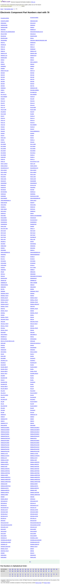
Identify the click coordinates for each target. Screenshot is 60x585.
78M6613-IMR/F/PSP (5, 479)
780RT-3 (3, 92)
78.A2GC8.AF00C (5, 18)
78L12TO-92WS (4, 395)
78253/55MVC (33, 183)
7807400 (32, 81)
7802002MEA (4, 40)
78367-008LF (4, 209)
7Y (23, 571)
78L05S (32, 375)
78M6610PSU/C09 (5, 449)
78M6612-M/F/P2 (5, 464)
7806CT (32, 68)
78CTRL (2, 289)
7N (43, 569)
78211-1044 (3, 174)
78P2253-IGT (4, 505)
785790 (32, 241)
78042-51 (3, 49)
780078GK (3, 29)
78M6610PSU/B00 (5, 440)
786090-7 (3, 248)
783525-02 (32, 206)
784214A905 (3, 217)
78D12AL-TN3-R (4, 323)
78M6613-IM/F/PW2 (34, 470)
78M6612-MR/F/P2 (34, 464)
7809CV (2, 90)
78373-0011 (3, 211)
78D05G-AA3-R (4, 297)
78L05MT (3, 375)
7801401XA (3, 36)
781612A (32, 142)
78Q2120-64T (33, 520)
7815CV (32, 137)
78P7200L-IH (33, 518)
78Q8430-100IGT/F (34, 544)
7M (41, 569)
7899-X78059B (33, 282)
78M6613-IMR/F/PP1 (35, 477)
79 (51, 571)
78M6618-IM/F (4, 483)
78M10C (32, 423)
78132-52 (3, 124)
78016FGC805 (4, 38)
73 (35, 571)
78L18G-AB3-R (33, 405)
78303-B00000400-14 (6, 200)
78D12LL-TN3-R (4, 325)
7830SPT (32, 202)
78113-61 (32, 101)
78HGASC (32, 349)
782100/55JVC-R (34, 168)
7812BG (32, 113)
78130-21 (3, 118)
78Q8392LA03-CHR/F (6, 542)
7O (46, 569)
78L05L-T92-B (33, 371)
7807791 (32, 85)
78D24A (32, 330)
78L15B (2, 401)
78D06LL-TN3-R (4, 306)
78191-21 (3, 161)
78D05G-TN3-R (33, 297)
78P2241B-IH (4, 503)
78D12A (32, 319)
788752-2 (3, 274)
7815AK (32, 135)
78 (48, 571)
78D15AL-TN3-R (34, 328)
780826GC (3, 88)
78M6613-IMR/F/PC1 (5, 477)
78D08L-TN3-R (4, 310)
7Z (25, 571)
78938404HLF (33, 278)
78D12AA (3, 321)
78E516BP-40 (33, 334)
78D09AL (3, 312)
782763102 (3, 189)
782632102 (3, 187)
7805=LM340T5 (33, 62)
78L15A (32, 395)
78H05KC (3, 347)
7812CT (2, 116)
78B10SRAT (33, 287)
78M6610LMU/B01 (5, 427)
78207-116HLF (4, 163)
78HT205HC (3, 351)
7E (20, 569)
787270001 (32, 261)
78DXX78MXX (4, 334)
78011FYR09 (4, 33)
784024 (32, 213)
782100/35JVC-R (5, 168)
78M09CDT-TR (4, 423)
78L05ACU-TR (4, 360)
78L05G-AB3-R (4, 367)
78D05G (32, 295)
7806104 (32, 64)
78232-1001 (3, 178)
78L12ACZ (3, 393)
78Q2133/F (3, 533)
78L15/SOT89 (4, 405)
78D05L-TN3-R (4, 302)
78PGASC (3, 520)
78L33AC (3, 410)
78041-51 (3, 46)
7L (38, 569)
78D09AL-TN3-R (34, 312)
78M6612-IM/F (33, 460)
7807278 (32, 79)
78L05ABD (3, 358)
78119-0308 (33, 107)
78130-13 (32, 116)
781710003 (3, 146)
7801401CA (33, 33)
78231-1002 (33, 176)
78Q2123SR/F (33, 531)
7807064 (32, 72)
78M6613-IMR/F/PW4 (6, 481)
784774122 (3, 235)
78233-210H (33, 178)
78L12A (32, 388)
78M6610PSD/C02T (34, 436)
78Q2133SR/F (33, 535)
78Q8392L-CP (4, 544)
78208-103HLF (4, 165)
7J (33, 569)
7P (48, 569)
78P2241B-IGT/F (34, 501)
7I (30, 569)
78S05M (2, 553)
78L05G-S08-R (33, 367)
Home (1, 9)
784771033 (3, 230)
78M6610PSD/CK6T (5, 438)
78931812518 (4, 278)
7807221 (3, 79)
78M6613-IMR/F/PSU (35, 479)
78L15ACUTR (4, 399)
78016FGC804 (33, 36)
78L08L (32, 380)
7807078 (3, 75)
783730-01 (32, 209)
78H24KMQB (33, 347)
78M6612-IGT (4, 457)
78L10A (32, 386)
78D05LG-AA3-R (4, 300)
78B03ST (32, 284)
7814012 (3, 126)
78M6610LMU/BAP (5, 429)
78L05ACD (32, 358)
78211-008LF (33, 172)
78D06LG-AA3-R (4, 304)
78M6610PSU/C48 (5, 451)
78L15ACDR (33, 397)
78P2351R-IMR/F (34, 511)
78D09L (32, 315)
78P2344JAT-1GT (34, 505)
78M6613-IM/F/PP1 (5, 468)
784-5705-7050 (4, 228)
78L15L (2, 403)
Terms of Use (38, 582)
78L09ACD (32, 382)
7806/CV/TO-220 (4, 70)
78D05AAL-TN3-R (34, 291)
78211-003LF (4, 170)
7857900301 (33, 243)
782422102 (3, 181)
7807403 (3, 83)
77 (46, 571)
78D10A (32, 317)
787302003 (32, 263)
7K (35, 569)
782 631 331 (33, 185)
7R (54, 569)
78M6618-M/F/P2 (5, 488)
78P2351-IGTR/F (34, 509)
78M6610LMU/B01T (34, 427)
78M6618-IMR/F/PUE (5, 486)
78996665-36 (4, 282)
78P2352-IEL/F (4, 514)
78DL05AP (3, 332)
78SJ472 (32, 553)
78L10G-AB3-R (4, 388)
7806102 (3, 64)
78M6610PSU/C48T (34, 451)
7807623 (32, 83)
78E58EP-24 (3, 336)
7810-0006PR (4, 96)
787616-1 (32, 265)
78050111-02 (33, 51)
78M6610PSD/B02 (5, 434)
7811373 (3, 103)
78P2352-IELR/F (34, 514)
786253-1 (32, 250)
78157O (2, 135)
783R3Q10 (3, 213)
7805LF (2, 62)
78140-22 (32, 126)
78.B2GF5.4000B (5, 20)
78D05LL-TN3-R (34, 300)
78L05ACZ (3, 362)
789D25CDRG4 (4, 284)
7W (18, 571)
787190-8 (32, 258)
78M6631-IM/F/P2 (5, 492)
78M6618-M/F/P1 (34, 486)
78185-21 (32, 155)
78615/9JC (32, 248)
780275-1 (3, 42)
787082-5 (32, 256)
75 (41, 571)
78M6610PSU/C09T (34, 449)
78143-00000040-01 (34, 131)
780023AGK (3, 23)
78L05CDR (3, 364)
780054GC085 (4, 27)
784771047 (32, 230)
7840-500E (3, 215)
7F (22, 569)
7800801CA (33, 29)
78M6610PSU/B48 (5, 442)
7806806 (3, 68)
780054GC (32, 25)
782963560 (3, 196)
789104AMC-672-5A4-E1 (36, 276)
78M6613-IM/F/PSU (5, 470)
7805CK (2, 59)
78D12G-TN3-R (33, 323)
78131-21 (32, 120)
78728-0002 (3, 263)
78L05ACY (32, 360)
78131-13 (3, 120)
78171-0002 (33, 144)
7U (12, 571)
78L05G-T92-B (4, 369)
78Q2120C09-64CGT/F (35, 522)
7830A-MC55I (4, 202)
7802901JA (3, 44)
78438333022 (4, 219)
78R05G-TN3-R (33, 546)
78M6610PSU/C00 (5, 444)
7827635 (32, 189)
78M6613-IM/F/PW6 (34, 473)
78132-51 (32, 122)
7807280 (3, 81)
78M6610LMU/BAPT (35, 429)
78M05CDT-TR (33, 414)
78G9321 (3, 345)
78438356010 (33, 222)
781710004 (32, 146)
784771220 (3, 232)
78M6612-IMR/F (4, 462)
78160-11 (32, 139)
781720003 (32, 150)
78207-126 (32, 163)
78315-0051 (33, 204)
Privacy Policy (47, 582)
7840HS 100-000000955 (35, 215)
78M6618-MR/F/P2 (5, 490)
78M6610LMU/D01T (34, 431)
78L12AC (3, 390)
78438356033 (4, 224)
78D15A (32, 325)
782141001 (3, 176)
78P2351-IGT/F (4, 509)
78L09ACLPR (4, 384)
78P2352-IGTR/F (34, 516)
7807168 (3, 77)
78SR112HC (33, 557)
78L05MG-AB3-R (34, 373)
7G (25, 569)
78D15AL (3, 328)
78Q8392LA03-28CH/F (6, 540)
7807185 (32, 77)
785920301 (32, 245)
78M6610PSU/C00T (34, 444)
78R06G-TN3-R (4, 548)
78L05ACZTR (33, 362)
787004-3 (3, 256)
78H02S (32, 345)
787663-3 (3, 267)
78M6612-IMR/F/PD (34, 462)
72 (33, 571)
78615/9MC (3, 250)
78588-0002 (3, 245)
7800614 (32, 27)
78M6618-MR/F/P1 (34, 488)
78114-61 (32, 105)
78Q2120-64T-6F (4, 522)
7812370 (32, 111)
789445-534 (3, 280)
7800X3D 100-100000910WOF (8, 31)
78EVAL (32, 336)
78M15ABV (32, 425)
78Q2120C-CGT (4, 527)
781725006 (3, 155)
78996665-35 (33, 280)
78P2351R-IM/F (4, 511)
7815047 (3, 133)
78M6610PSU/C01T (34, 447)
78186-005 (3, 157)
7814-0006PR (33, 124)
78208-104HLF (33, 165)
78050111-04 (4, 53)
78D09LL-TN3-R (4, 317)
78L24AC (3, 408)
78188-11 (32, 157)
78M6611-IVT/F (4, 453)
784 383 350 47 (33, 219)
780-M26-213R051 (34, 90)
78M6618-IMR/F (34, 483)
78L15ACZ (32, 399)
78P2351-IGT (33, 507)
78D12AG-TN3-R (34, 321)
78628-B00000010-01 (35, 252)
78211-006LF (4, 172)
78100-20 (32, 96)
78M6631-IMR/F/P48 (35, 494)
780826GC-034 (33, 88)
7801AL (32, 38)
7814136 (3, 129)
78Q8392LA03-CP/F (35, 542)
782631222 (3, 185)
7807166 (32, 75)
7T (10, 571)
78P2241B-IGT (4, 501)
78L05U (32, 377)
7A (10, 569)
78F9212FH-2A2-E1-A (35, 343)
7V (15, 571)
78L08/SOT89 (4, 382)
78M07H (32, 421)
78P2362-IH (3, 518)
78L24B (32, 408)
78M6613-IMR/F (4, 475)
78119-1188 (3, 109)
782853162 (3, 194)
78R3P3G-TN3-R (5, 550)
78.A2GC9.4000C (34, 17)
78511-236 (32, 239)
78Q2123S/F (3, 531)
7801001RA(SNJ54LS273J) (36, 31)
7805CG (32, 57)
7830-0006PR (4, 198)
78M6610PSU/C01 (5, 447)
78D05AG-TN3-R (5, 293)
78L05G (32, 364)
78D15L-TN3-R (4, 330)
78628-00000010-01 (5, 252)
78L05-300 (3, 356)
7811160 (32, 98)
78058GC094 (4, 57)
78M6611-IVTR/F (34, 453)
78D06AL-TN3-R (34, 302)
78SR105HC (3, 555)
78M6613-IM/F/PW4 (5, 473)
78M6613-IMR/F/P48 (35, 475)
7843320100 (33, 217)
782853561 (32, 194)
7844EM (32, 226)
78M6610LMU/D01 (5, 431)
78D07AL (3, 308)
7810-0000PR (33, 94)
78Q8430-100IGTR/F (5, 546)
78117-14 (3, 107)
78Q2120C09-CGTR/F (35, 524)
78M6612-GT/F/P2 (5, 455)
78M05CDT (3, 414)
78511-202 (3, 239)
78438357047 (33, 224)
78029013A (32, 42)
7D (17, 569)
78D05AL (32, 293)
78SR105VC (33, 555)
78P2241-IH (33, 503)
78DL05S (32, 332)
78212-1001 (33, 174)
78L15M (32, 403)
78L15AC (3, 397)
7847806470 (33, 237)
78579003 (3, 243)
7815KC (2, 139)
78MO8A (32, 496)
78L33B (2, 412)
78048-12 (3, 51)
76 (43, 571)
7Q (51, 569)
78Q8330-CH (4, 537)
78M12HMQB (4, 425)
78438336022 (4, 222)
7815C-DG (3, 137)
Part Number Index (8, 9)
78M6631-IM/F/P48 (34, 492)
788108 (2, 271)
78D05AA (3, 291)
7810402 (3, 98)
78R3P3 (32, 548)
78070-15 (32, 70)
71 (30, 571)
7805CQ (32, 59)
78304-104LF (33, 200)
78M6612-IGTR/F (5, 460)
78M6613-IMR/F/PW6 (35, 481)
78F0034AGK (33, 338)
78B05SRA (3, 287)
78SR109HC (3, 557)
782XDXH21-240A (34, 196)
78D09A (32, 310)
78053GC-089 (33, 53)
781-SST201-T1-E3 (34, 161)
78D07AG (32, 306)
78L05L (32, 369)
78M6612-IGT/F (33, 457)
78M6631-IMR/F (4, 494)
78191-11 (32, 159)
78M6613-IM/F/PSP (34, 468)
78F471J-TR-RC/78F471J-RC (7, 341)
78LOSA (32, 412)
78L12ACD (32, 390)
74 (38, 571)
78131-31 (3, 122)
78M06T (32, 418)
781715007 (3, 150)
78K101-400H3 (33, 351)
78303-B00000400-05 (35, 198)
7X (20, 571)
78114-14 (32, 103)
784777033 (3, 237)
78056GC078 (33, 55)
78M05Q (32, 416)
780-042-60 (32, 23)
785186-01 (3, 241)
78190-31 (3, 159)
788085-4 (32, 269)
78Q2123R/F (33, 529)
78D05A (32, 289)
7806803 (32, 66)
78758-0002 (3, 265)
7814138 (3, 131)
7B (12, 569)
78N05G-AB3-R (4, 499)
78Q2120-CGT (33, 527)
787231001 (3, 261)
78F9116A (32, 341)
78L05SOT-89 (4, 377)
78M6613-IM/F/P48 (34, 466)
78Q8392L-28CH (34, 537)
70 (28, 571)
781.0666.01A (33, 92)
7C (15, 569)
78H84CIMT (3, 349)
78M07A (2, 421)
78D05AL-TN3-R (4, 295)
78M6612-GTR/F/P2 (34, 455)
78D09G (2, 315)
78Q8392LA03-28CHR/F (35, 540)
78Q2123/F (3, 529)
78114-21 (3, 105)
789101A (3, 276)
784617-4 (32, 228)
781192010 (3, 111)
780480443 (32, 49)
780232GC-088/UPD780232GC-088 (38, 40)
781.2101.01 (3, 94)
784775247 (32, 235)
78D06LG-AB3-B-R (34, 304)
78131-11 (32, 118)
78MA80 (2, 496)
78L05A (32, 356)
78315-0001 (3, 204)
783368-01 (3, 206)
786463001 (3, 254)
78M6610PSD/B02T (34, 434)
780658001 (3, 66)
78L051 (2, 354)
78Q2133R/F (33, 533)
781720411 (32, 152)
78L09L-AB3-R (4, 386)
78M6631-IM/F (33, 490)
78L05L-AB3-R (4, 371)
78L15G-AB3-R (33, 401)
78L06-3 (2, 380)
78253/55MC (4, 183)
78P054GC (32, 499)
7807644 (3, 85)
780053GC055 (4, 25)
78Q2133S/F (3, 535)
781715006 (32, 148)
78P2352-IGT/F (4, 516)
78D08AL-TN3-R (34, 308)
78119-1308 (33, 109)
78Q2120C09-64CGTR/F (6, 524)
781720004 (3, 152)
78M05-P (3, 416)
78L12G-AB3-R (33, 393)
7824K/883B (33, 181)
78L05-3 (32, 354)
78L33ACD (32, 410)
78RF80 (32, 550)
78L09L (32, 384)
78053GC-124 (4, 55)
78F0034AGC (4, 338)
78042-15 (32, 46)
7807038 (3, 72)
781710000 (3, 144)
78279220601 (4, 191)
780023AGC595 (34, 20)
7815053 (32, 133)
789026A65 (32, 274)
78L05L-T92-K (4, 373)
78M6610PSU (33, 438)
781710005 (3, 148)
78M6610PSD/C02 (5, 436)
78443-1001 (3, 226)
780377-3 (32, 44)
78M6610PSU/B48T (34, 442)
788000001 (3, 269)
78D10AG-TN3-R (5, 319)
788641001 (32, 271)
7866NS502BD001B (34, 254)
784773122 (32, 232)
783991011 (32, 211)
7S (56, 569)
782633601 (32, 187)
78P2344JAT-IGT (5, 507)
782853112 (32, 191)
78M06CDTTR (4, 418)
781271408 (3, 113)
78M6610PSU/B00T (34, 440)
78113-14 (3, 101)
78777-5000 (33, 267)
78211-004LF (33, 170)
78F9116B (3, 343)
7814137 (32, 129)
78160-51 (3, 142)
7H (28, 569)
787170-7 (3, 258)
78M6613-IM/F (4, 466)
